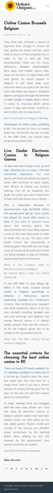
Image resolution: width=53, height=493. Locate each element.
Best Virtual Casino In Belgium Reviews (26, 118)
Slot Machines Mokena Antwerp (22, 450)
